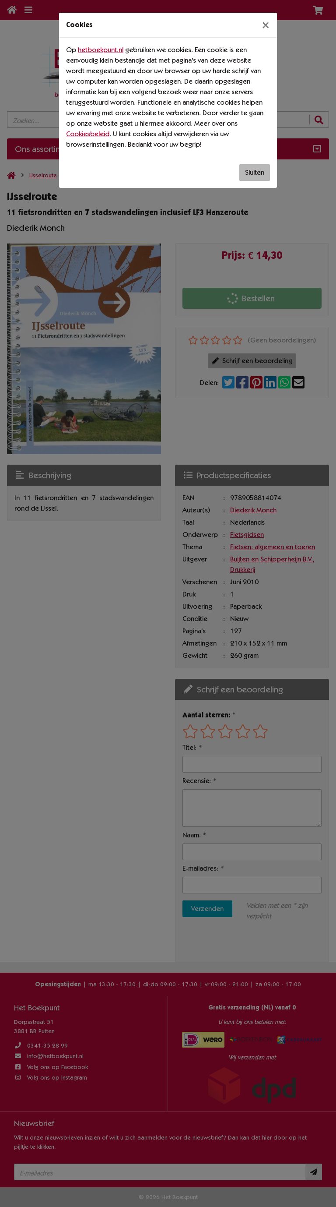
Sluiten (254, 172)
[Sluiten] (265, 25)
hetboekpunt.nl (100, 50)
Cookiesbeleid (87, 134)
